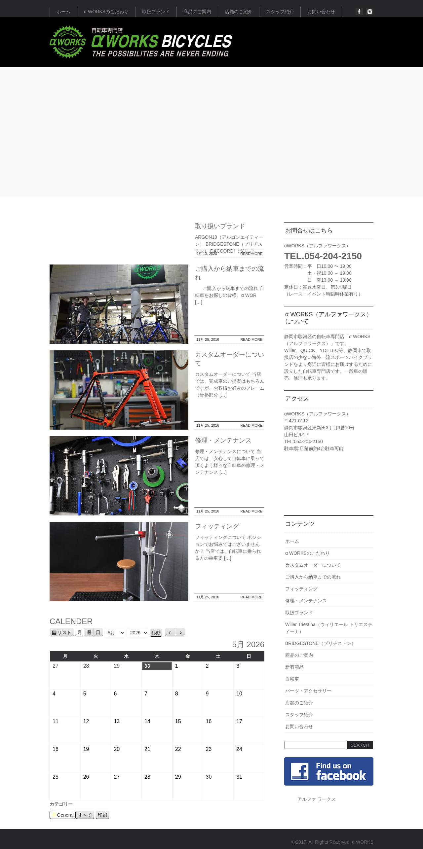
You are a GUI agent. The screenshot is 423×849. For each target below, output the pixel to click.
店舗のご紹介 (238, 11)
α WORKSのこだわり (106, 11)
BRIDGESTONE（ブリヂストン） (320, 643)
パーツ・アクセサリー (308, 690)
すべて (85, 815)
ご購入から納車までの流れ (313, 577)
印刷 (103, 815)
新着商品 (294, 667)
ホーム (63, 11)
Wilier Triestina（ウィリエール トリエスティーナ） (328, 628)
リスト (66, 633)
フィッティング (217, 526)
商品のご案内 (197, 11)
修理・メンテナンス (223, 440)
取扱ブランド (156, 11)
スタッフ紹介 (280, 11)
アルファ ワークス (316, 799)
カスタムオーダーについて (313, 565)
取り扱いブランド (220, 226)
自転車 (292, 679)
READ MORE (251, 254)
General (62, 815)
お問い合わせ (321, 11)
